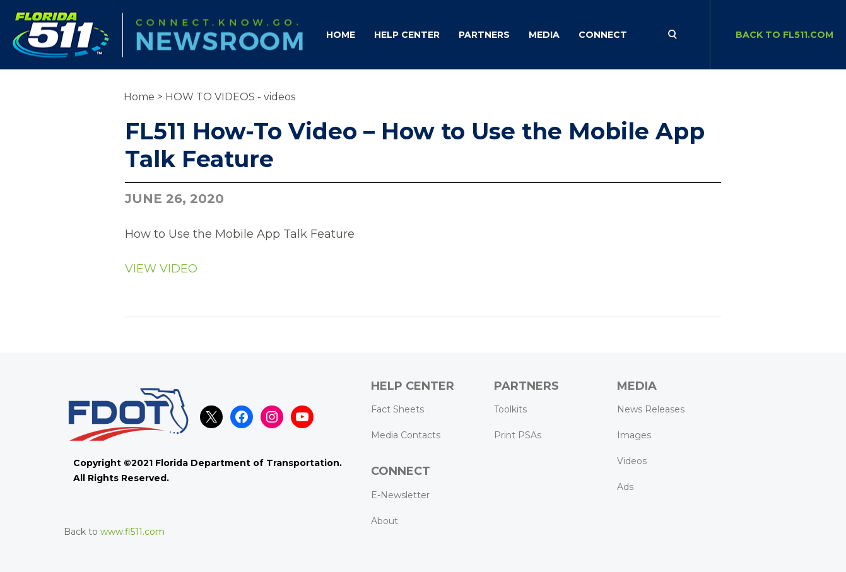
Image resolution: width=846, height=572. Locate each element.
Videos (632, 461)
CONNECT (603, 34)
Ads (625, 487)
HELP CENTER (407, 34)
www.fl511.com (132, 531)
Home (340, 34)
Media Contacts (405, 435)
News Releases (650, 409)
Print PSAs (517, 435)
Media (544, 34)
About (384, 521)
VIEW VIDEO (161, 269)
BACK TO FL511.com (784, 34)
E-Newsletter (400, 495)
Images (634, 435)
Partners (484, 34)
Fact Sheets (397, 409)
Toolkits (510, 409)
